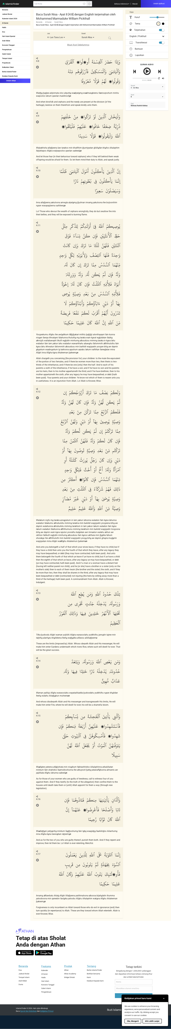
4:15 (38, 715)
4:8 (37, 61)
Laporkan (137, 55)
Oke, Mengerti (133, 1021)
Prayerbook (6, 63)
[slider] (157, 17)
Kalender (44, 970)
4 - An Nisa (135, 88)
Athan (66, 970)
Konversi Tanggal (8, 45)
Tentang (91, 966)
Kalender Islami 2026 (9, 19)
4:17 (38, 854)
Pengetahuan (7, 50)
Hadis (4, 27)
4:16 (38, 799)
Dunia (21, 984)
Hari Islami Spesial (8, 36)
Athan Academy (70, 974)
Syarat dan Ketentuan (28, 1011)
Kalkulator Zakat (8, 67)
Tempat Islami (7, 58)
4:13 (38, 593)
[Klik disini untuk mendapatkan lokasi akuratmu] (84, 3)
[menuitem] (122, 3)
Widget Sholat (69, 977)
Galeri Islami (6, 54)
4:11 (38, 225)
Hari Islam (45, 981)
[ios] (25, 952)
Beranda (5, 10)
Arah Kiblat (6, 41)
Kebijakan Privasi (46, 1011)
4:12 (38, 391)
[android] (44, 952)
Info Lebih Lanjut (152, 1021)
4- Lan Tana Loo (55, 37)
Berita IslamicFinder (9, 72)
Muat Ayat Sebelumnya (78, 45)
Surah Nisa (58, 22)
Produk (68, 966)
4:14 (38, 661)
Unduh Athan (9, 80)
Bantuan (136, 49)
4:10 (38, 170)
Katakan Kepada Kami (10, 76)
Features (46, 966)
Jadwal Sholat (7, 14)
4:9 (37, 116)
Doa (3, 32)
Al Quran (5, 23)
